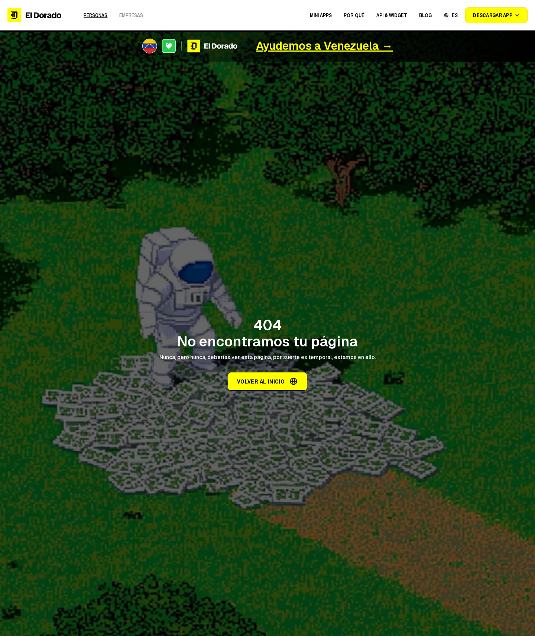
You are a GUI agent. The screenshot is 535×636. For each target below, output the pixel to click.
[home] (34, 15)
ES (455, 15)
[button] (321, 15)
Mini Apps (321, 15)
